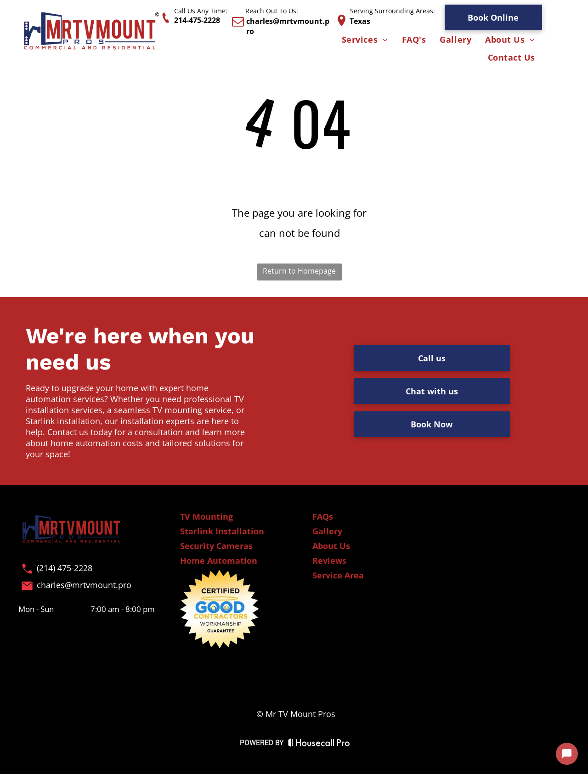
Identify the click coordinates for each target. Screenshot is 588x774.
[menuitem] (365, 40)
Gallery (327, 531)
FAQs (322, 516)
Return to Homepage (299, 271)
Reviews (329, 560)
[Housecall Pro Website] (319, 744)
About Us (331, 545)
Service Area (338, 575)
